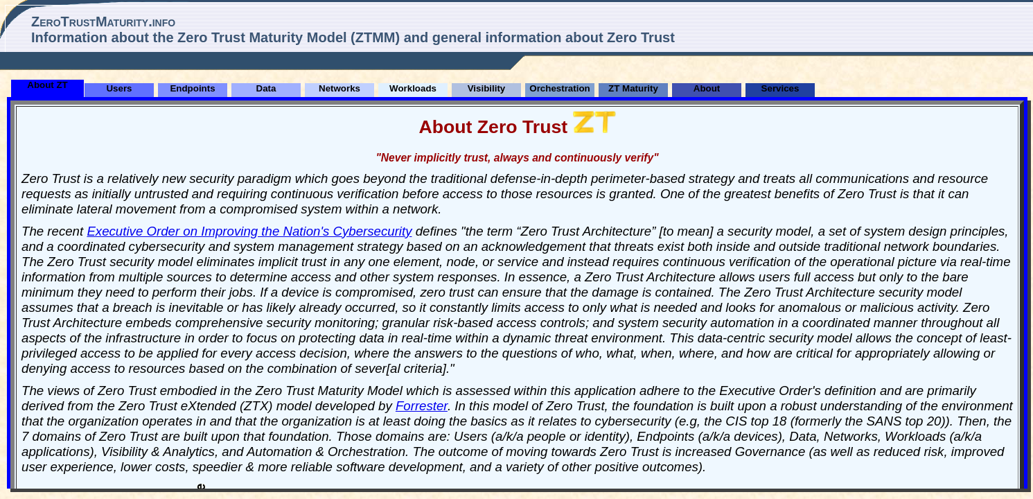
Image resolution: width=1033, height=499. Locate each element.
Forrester (422, 406)
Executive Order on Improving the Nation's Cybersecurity (249, 231)
